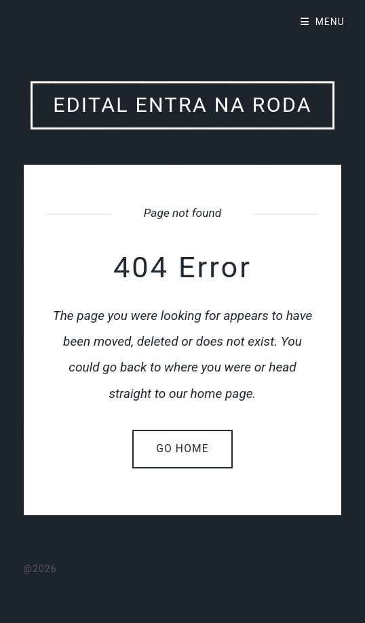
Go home (182, 449)
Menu (330, 21)
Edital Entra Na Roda (182, 105)
